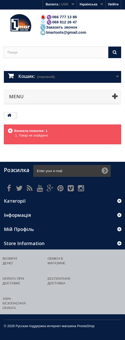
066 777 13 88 (58, 17)
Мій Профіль (19, 229)
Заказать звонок (58, 27)
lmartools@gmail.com (63, 32)
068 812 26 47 (58, 22)
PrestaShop (86, 326)
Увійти (113, 4)
